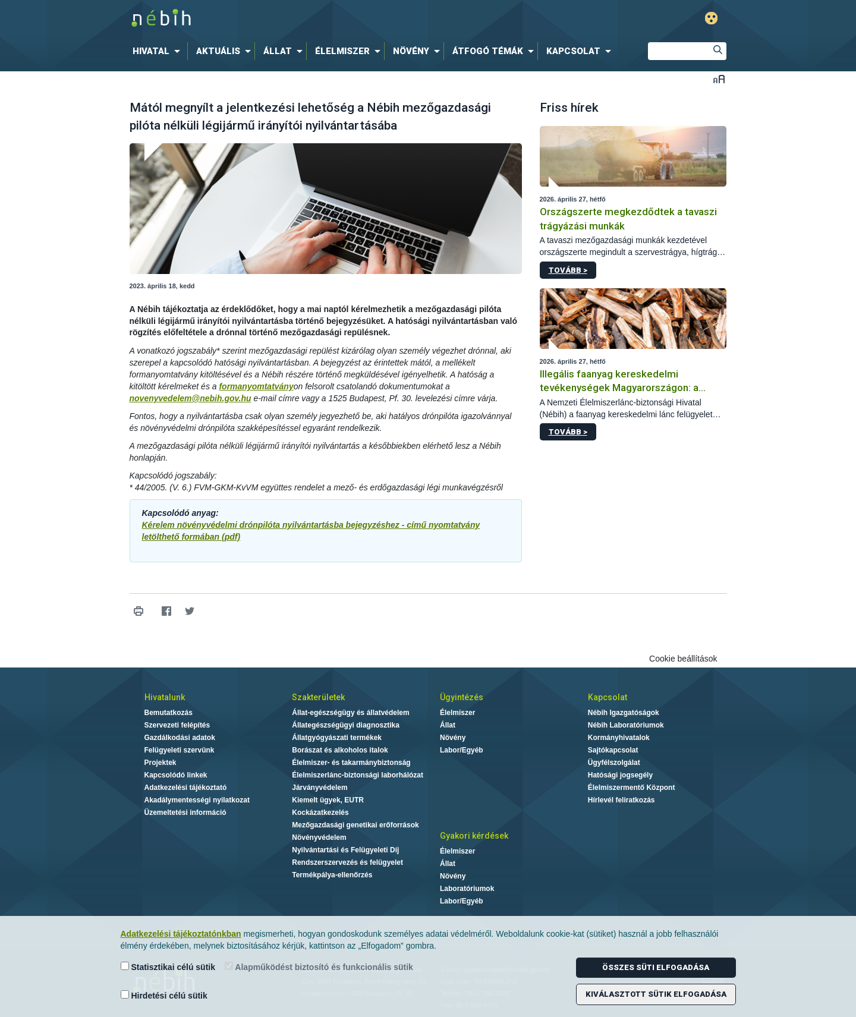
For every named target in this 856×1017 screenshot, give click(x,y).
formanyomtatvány (256, 386)
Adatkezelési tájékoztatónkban (181, 934)
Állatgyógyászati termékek (337, 737)
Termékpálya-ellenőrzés (332, 875)
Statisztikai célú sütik (168, 967)
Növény (452, 737)
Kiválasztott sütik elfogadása (656, 994)
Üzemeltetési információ (185, 812)
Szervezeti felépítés (177, 725)
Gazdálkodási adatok (179, 737)
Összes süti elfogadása (655, 967)
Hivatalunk (164, 697)
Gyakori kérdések (474, 835)
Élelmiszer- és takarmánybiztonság (351, 762)
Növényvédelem (319, 837)
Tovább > (568, 270)
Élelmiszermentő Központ (631, 787)
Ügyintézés (461, 697)
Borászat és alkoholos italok (340, 750)
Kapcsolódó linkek (175, 775)
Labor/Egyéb (461, 750)
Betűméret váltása (719, 78)
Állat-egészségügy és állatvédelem (350, 713)
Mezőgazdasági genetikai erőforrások (355, 825)
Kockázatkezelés (320, 812)
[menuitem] (159, 51)
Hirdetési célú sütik (164, 995)
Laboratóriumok (467, 888)
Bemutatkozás (168, 713)
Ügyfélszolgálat (614, 762)
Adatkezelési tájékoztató (185, 787)
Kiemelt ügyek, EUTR (328, 800)
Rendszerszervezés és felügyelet (347, 862)
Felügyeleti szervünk (179, 750)
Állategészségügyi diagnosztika (345, 725)
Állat (447, 725)
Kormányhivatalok (619, 737)
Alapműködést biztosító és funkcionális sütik (319, 967)
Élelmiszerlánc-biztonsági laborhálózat (357, 775)
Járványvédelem (319, 787)
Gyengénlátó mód (711, 18)
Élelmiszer (457, 713)
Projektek (160, 762)
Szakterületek (318, 697)
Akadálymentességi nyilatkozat (197, 800)
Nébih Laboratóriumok (626, 725)
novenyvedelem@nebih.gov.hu (190, 398)
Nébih (301, 19)
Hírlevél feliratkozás (621, 800)
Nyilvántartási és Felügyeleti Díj (345, 850)
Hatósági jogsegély (620, 775)
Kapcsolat (607, 697)
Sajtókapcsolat (613, 750)
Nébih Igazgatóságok (623, 713)
